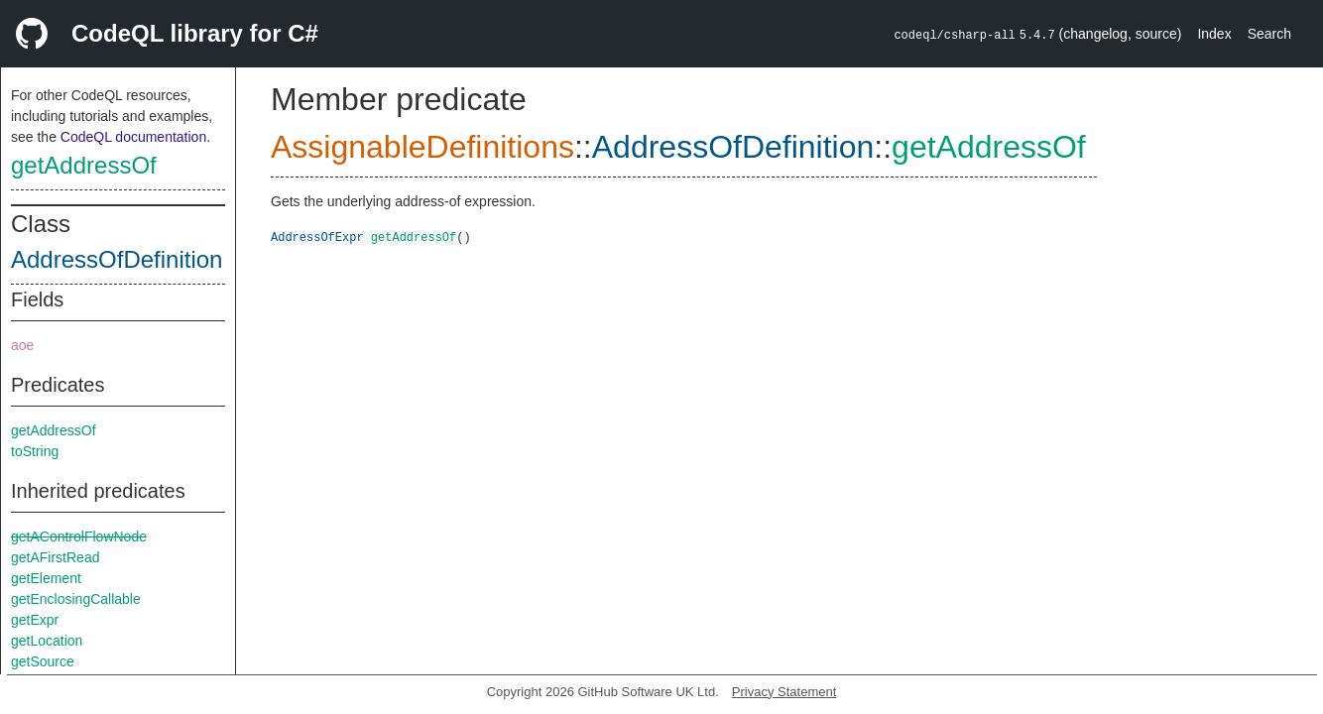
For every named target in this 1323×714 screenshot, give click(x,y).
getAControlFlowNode (79, 536)
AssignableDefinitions (422, 147)
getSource (42, 661)
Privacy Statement (784, 691)
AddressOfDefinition (116, 259)
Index (1214, 34)
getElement (46, 578)
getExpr (35, 620)
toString (35, 451)
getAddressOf (84, 165)
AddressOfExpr (317, 236)
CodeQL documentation (133, 137)
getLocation (46, 641)
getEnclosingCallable (76, 599)
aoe (22, 345)
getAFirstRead (55, 557)
